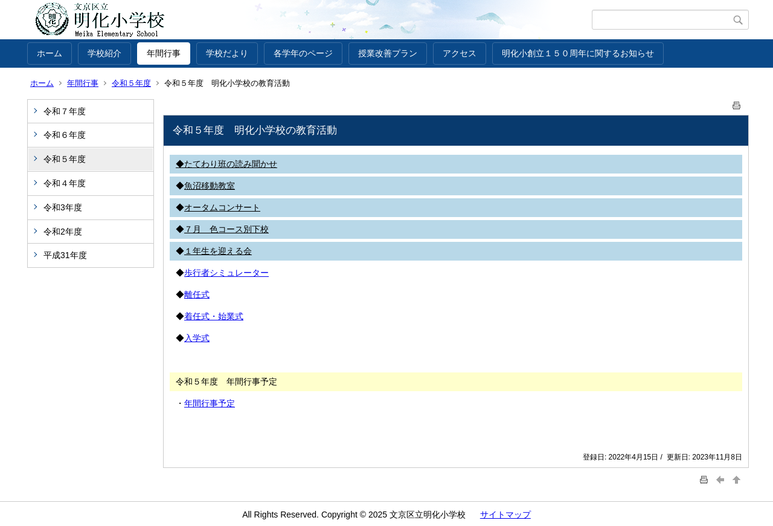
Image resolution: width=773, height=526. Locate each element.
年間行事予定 (209, 403)
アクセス (459, 53)
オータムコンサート (222, 207)
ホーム (49, 53)
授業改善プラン (387, 53)
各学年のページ (303, 53)
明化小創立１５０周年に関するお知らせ (578, 53)
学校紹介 (104, 53)
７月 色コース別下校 (226, 229)
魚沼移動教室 (209, 185)
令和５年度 (131, 83)
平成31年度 (65, 255)
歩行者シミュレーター (226, 273)
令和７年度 (64, 111)
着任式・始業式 (213, 316)
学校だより (227, 53)
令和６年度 (64, 135)
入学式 (197, 338)
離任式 (197, 294)
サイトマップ (505, 514)
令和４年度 (64, 183)
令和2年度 (62, 231)
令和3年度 (62, 207)
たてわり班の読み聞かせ (230, 164)
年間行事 (164, 53)
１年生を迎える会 (218, 251)
